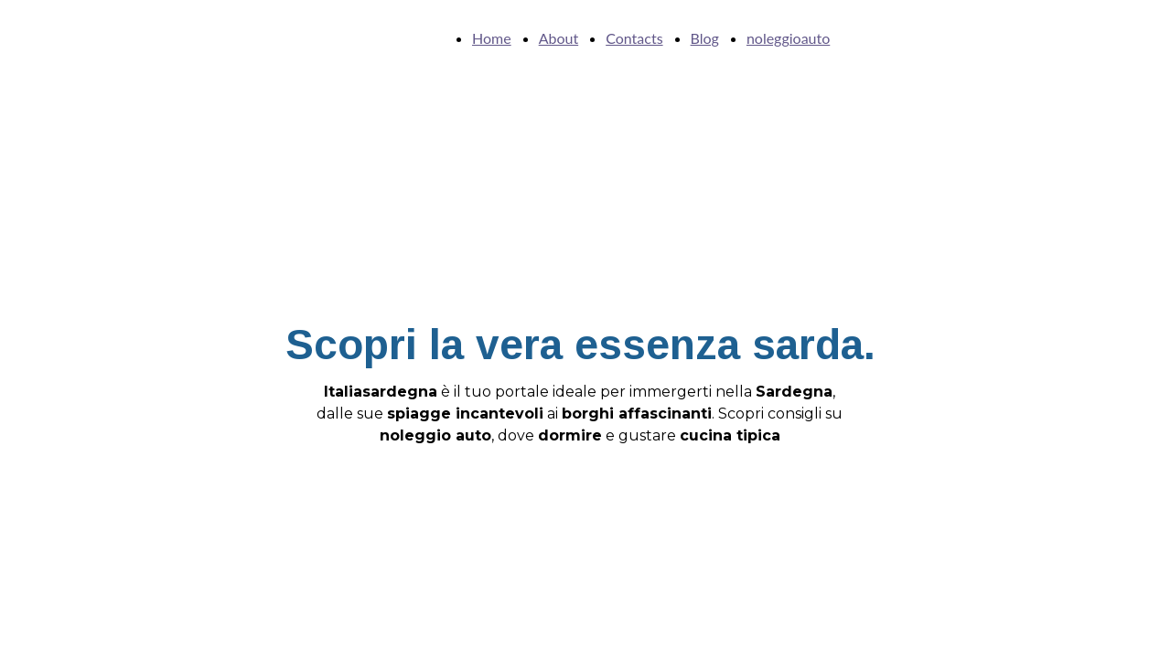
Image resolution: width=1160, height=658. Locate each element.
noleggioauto (788, 38)
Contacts (634, 38)
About (559, 38)
